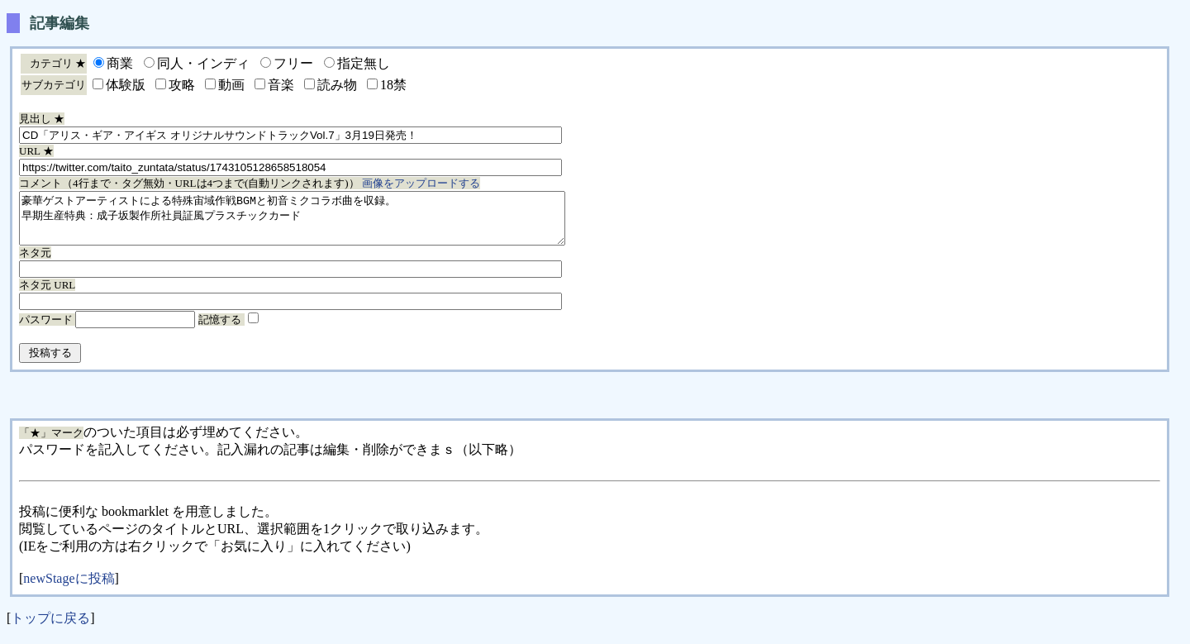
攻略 (182, 85)
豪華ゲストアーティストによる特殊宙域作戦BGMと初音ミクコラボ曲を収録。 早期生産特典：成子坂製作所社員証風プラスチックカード (325, 223)
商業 (120, 63)
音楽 (281, 85)
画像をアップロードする (421, 183)
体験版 (125, 85)
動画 (231, 85)
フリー (293, 63)
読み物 (337, 85)
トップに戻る (50, 628)
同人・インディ (203, 63)
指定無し (363, 63)
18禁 (393, 85)
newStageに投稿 (68, 588)
